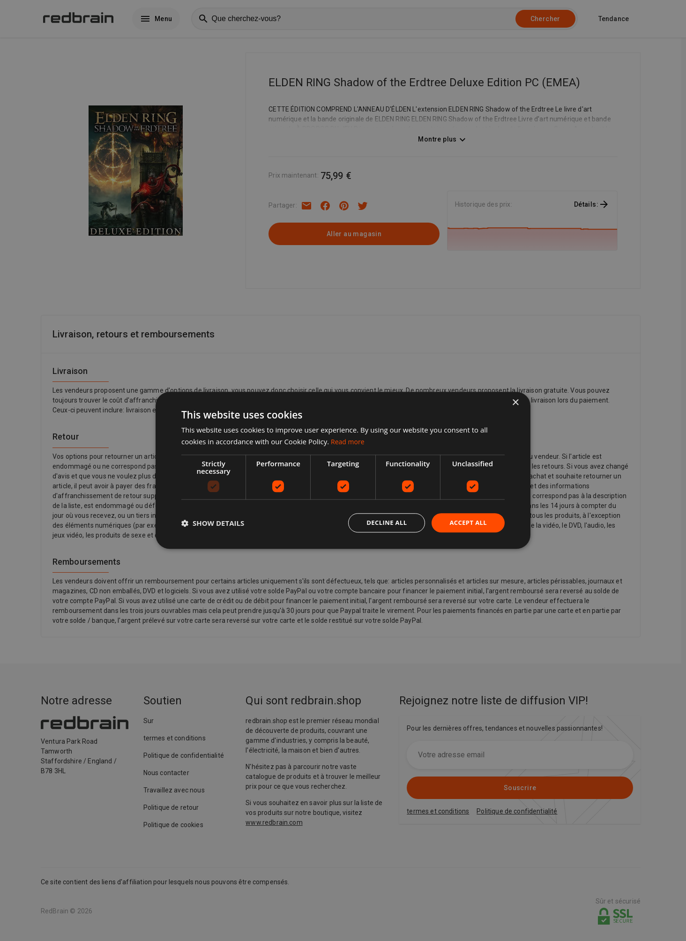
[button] (212, 523)
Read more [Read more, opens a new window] (349, 441)
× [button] (515, 402)
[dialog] (343, 470)
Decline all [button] (382, 522)
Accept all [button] (467, 522)
